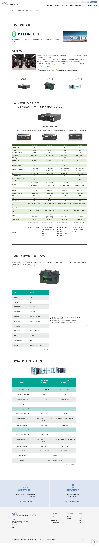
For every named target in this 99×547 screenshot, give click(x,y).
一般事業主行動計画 (15, 543)
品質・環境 (23, 543)
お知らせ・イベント (83, 519)
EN (58, 2)
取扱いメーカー (70, 520)
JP (55, 2)
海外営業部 (52, 528)
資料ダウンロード (85, 2)
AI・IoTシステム (53, 524)
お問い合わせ (93, 2)
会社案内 (80, 520)
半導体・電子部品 (53, 517)
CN (60, 2)
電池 (27, 10)
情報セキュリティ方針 (41, 543)
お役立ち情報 (81, 517)
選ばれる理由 (70, 517)
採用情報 (80, 522)
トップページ (14, 10)
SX (30, 10)
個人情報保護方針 (31, 543)
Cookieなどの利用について (52, 543)
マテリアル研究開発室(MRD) (56, 526)
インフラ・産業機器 (54, 519)
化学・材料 (52, 520)
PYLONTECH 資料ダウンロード (37, 472)
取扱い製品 (21, 10)
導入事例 (69, 522)
